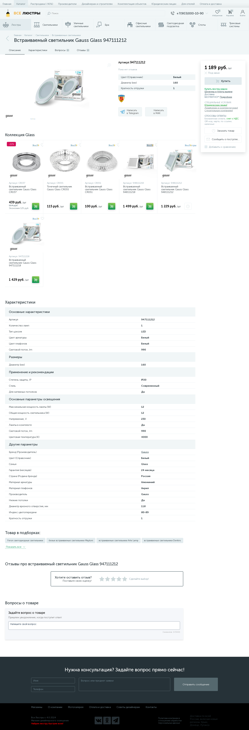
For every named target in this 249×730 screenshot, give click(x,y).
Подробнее (226, 97)
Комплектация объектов (132, 3)
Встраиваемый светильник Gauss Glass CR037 (22, 189)
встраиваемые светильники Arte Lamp (118, 540)
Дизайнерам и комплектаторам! (221, 108)
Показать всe (15, 546)
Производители (67, 3)
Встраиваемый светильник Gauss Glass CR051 (98, 189)
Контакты (151, 707)
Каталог (20, 3)
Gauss (145, 452)
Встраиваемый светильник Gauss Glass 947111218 (22, 263)
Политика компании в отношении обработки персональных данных (170, 720)
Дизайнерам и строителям (97, 3)
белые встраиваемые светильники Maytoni (71, 540)
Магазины (36, 707)
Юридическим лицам (163, 3)
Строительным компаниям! (219, 110)
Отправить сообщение (196, 684)
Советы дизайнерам (128, 707)
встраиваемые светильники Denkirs (162, 540)
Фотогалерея (75, 707)
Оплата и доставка (211, 3)
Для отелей (188, 3)
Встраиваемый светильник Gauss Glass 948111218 (137, 189)
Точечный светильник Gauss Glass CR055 (59, 188)
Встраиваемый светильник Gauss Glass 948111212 (175, 189)
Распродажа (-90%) (41, 3)
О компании (55, 707)
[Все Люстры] (22, 13)
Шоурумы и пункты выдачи (218, 91)
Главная (7, 3)
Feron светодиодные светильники (25, 540)
